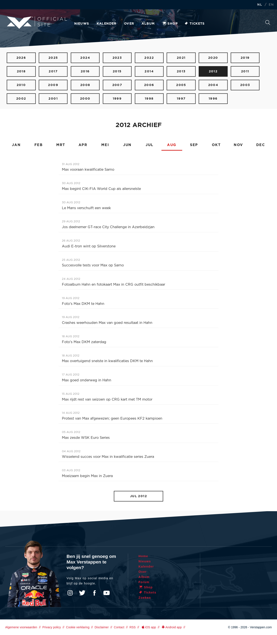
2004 (213, 85)
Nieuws (81, 23)
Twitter (82, 592)
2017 (53, 71)
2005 (181, 85)
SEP (194, 145)
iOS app (148, 627)
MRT (60, 145)
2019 (245, 57)
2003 (245, 85)
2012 (213, 71)
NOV (238, 145)
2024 (85, 57)
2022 (149, 57)
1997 (181, 98)
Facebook (94, 592)
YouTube (106, 592)
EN (271, 4)
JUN (127, 145)
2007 (117, 85)
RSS (132, 627)
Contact (119, 627)
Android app (171, 627)
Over (129, 23)
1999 (117, 98)
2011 (245, 71)
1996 (213, 98)
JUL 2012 (138, 496)
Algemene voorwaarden (21, 627)
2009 (53, 85)
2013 (181, 71)
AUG (171, 145)
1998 (149, 98)
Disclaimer (102, 627)
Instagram (70, 592)
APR (83, 145)
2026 (21, 57)
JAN (16, 145)
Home (143, 556)
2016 (85, 71)
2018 (21, 71)
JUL (149, 145)
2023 (117, 57)
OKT (216, 145)
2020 (213, 57)
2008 (85, 85)
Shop (170, 23)
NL (259, 4)
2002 (21, 98)
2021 (181, 57)
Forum (144, 582)
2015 (117, 71)
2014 (149, 71)
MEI (105, 145)
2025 (53, 57)
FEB (38, 145)
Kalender (106, 23)
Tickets (194, 23)
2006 (149, 85)
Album (148, 23)
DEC (260, 145)
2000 (85, 98)
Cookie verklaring (77, 627)
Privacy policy (51, 627)
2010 (21, 85)
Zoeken (267, 22)
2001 (53, 98)
